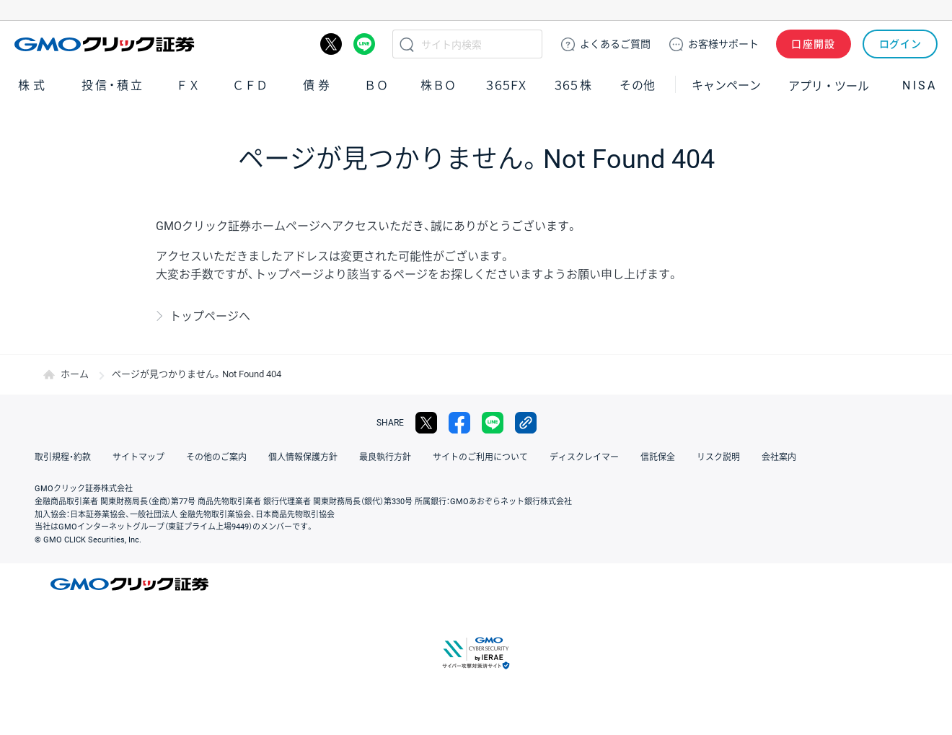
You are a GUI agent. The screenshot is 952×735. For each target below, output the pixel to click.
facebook (459, 422)
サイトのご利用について (480, 457)
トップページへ (209, 316)
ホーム (75, 374)
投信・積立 (113, 85)
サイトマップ (138, 457)
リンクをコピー (526, 422)
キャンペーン (726, 85)
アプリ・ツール (828, 85)
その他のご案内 (216, 457)
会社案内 (779, 457)
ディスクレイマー (584, 457)
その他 (638, 85)
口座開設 (813, 44)
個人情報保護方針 (303, 457)
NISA (919, 85)
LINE (364, 44)
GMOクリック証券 (106, 44)
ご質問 (615, 44)
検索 (406, 44)
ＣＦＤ (250, 85)
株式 (33, 85)
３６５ (573, 85)
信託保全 (657, 457)
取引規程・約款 (63, 457)
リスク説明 (718, 457)
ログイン (900, 44)
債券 (318, 85)
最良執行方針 (385, 457)
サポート (723, 44)
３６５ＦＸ (506, 85)
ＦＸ (188, 85)
